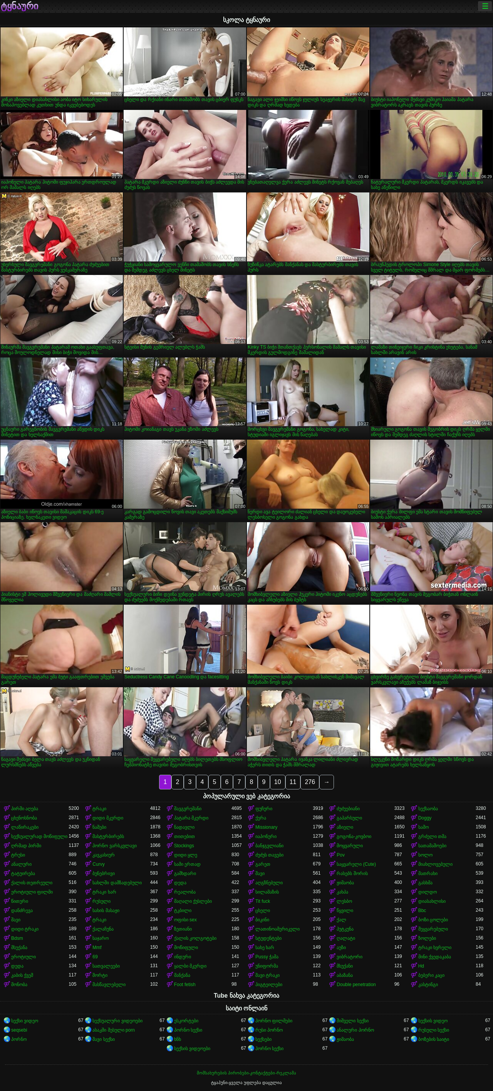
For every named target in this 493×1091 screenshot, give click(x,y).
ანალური (21, 864)
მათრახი (428, 873)
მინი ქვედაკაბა (434, 956)
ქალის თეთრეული (31, 882)
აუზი (341, 947)
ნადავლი (184, 827)
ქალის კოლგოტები (195, 938)
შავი (260, 873)
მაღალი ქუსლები (193, 901)
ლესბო (344, 901)
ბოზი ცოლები (433, 919)
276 (310, 782)
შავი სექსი (103, 1039)
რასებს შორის (352, 873)
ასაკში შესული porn (113, 1030)
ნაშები (99, 827)
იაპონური (266, 836)
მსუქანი (345, 966)
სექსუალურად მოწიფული (39, 836)
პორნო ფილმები (273, 1021)
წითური (19, 901)
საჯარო (100, 938)
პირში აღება (24, 808)
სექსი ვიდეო (24, 1021)
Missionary (266, 827)
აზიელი (345, 827)
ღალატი (346, 938)
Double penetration (356, 984)
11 (293, 782)
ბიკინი (262, 919)
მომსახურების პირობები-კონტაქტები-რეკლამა (246, 1073)
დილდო (427, 892)
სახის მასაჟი (105, 910)
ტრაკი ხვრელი (434, 947)
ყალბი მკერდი (190, 966)
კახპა (342, 892)
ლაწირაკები (25, 827)
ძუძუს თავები (269, 855)
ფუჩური (263, 808)
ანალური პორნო (355, 1030)
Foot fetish (185, 984)
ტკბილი (182, 910)
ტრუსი (18, 855)
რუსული (101, 901)
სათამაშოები (432, 845)
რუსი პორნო (269, 1030)
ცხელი (262, 910)
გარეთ (262, 864)
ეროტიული (23, 956)
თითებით (184, 836)
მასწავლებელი (109, 984)
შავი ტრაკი (267, 975)
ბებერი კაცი (431, 975)
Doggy (425, 818)
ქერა (260, 818)
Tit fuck (262, 901)
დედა (180, 882)
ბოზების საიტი (433, 1039)
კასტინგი (428, 984)
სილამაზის (267, 892)
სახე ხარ (264, 947)
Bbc (422, 910)
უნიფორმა (266, 966)
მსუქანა (19, 947)
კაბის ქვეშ (22, 975)
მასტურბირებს (108, 836)
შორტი (99, 975)
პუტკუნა (345, 929)
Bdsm (17, 938)
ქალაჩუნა (103, 929)
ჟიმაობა (345, 882)
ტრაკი (99, 808)
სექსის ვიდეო (433, 1021)
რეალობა (185, 892)
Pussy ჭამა (266, 956)
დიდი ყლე (185, 855)
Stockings (184, 845)
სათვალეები (106, 966)
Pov (341, 855)
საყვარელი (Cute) (356, 864)
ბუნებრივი (103, 873)
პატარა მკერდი (191, 818)
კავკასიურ (103, 855)
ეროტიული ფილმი (32, 892)
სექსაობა (428, 808)
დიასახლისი (432, 901)
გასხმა (425, 882)
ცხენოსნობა (24, 818)
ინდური (182, 956)
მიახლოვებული (435, 864)
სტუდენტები (268, 938)
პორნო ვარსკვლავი (114, 845)
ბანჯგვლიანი (269, 845)
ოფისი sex (185, 919)
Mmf (96, 947)
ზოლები (427, 938)
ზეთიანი (183, 929)
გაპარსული (349, 818)
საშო (423, 827)
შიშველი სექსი (352, 1021)
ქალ (341, 919)
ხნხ (177, 1039)
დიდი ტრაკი (25, 929)
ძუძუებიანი (348, 808)
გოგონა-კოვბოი (354, 836)
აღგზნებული (269, 882)
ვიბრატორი (349, 956)
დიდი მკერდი (107, 818)
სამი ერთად (187, 864)
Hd (421, 966)
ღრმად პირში (26, 845)
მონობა (19, 984)
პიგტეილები (268, 984)
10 (277, 782)
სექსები (263, 1039)
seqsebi (19, 1030)
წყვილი (345, 910)
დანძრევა (22, 910)
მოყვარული (350, 845)
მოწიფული (186, 947)
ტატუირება (23, 873)
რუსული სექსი (433, 1030)
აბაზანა (345, 975)
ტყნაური (19, 6)
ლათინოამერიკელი (277, 929)
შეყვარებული (433, 929)
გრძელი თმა (432, 836)
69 (94, 956)
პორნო (19, 1039)
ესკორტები (186, 1021)
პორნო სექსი (188, 1030)
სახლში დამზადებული (116, 882)
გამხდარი (185, 873)
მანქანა (182, 975)
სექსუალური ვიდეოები (117, 1021)
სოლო (425, 855)
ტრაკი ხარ (104, 892)
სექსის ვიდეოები (192, 1048)
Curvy (98, 864)
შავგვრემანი (187, 808)
